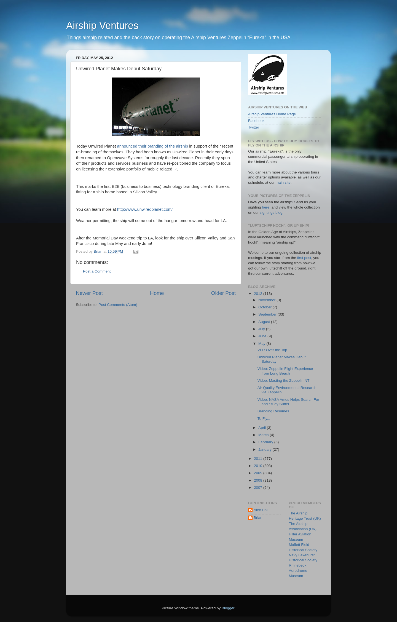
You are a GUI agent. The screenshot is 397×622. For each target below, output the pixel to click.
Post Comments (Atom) (118, 305)
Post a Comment (97, 271)
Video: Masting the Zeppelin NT (283, 380)
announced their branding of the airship (152, 146)
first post (304, 258)
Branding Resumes (273, 411)
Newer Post (89, 293)
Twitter (253, 127)
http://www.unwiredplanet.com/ (145, 209)
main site (283, 182)
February (266, 442)
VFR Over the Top (272, 350)
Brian (258, 518)
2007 (258, 487)
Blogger (228, 608)
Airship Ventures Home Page (272, 114)
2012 (258, 294)
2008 (258, 480)
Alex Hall (261, 510)
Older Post (223, 293)
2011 (258, 459)
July (262, 329)
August (264, 322)
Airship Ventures (102, 25)
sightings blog (271, 212)
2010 (258, 466)
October (265, 307)
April (262, 428)
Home (157, 293)
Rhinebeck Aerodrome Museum (298, 570)
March (264, 435)
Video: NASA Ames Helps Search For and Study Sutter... (288, 401)
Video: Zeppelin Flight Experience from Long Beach (285, 371)
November (267, 300)
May (262, 343)
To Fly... (263, 419)
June (262, 336)
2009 (258, 473)
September (268, 314)
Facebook (256, 121)
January (265, 449)
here (265, 207)
